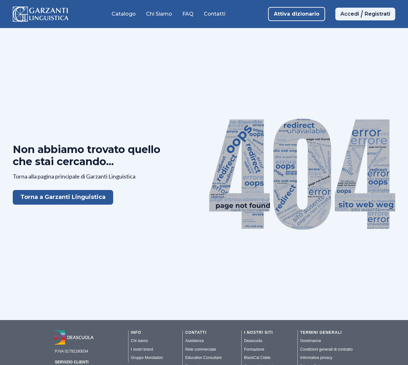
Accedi (349, 14)
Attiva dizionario (296, 14)
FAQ (187, 14)
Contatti (214, 14)
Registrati (377, 14)
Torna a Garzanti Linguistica (63, 197)
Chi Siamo (159, 14)
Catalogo (124, 14)
